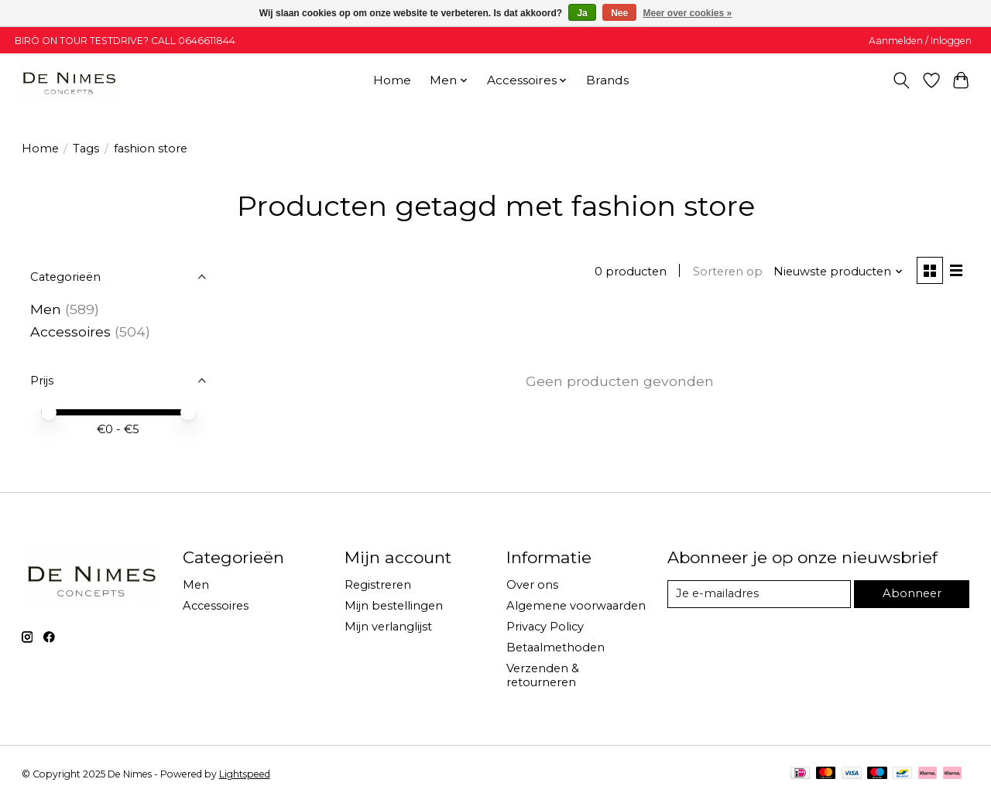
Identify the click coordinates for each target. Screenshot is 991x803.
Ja (582, 13)
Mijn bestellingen (394, 606)
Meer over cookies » (687, 13)
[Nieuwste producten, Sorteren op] (838, 271)
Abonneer (912, 593)
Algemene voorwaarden (576, 606)
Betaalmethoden (555, 647)
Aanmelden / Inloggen (920, 40)
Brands (607, 80)
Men (45, 309)
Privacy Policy (545, 627)
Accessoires (70, 331)
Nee (619, 13)
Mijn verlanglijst (388, 627)
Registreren (378, 585)
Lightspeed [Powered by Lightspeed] (244, 774)
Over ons (532, 585)
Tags (86, 148)
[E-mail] (758, 594)
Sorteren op (728, 271)
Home (392, 80)
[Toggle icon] (901, 80)
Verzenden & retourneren (542, 675)
